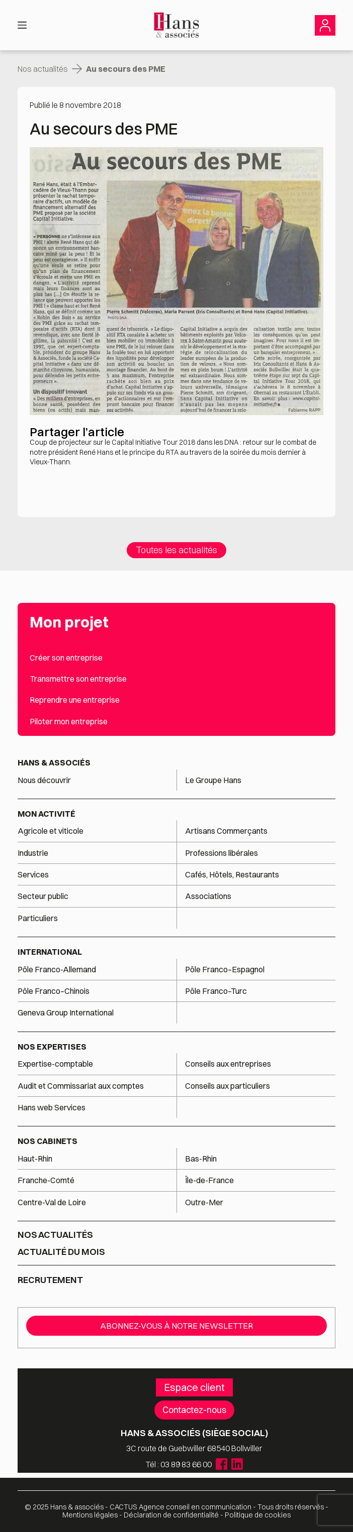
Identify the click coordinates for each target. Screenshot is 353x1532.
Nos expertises (52, 1047)
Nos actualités (43, 69)
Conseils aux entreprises (228, 1064)
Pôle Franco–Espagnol (224, 969)
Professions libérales (221, 853)
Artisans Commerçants (226, 831)
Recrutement (50, 1280)
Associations (208, 896)
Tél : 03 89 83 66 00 (179, 1464)
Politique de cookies (258, 1514)
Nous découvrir (44, 780)
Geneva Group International (66, 1012)
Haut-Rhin (35, 1159)
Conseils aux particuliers (227, 1086)
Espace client (194, 1387)
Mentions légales (90, 1514)
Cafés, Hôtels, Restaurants (232, 874)
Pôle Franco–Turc (216, 991)
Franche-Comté (46, 1180)
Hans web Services (51, 1107)
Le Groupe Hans (213, 780)
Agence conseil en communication (180, 1506)
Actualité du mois (61, 1251)
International (50, 952)
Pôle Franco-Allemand (57, 969)
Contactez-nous (194, 1410)
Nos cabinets (47, 1141)
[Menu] (22, 25)
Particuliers (38, 918)
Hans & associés (54, 762)
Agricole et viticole (50, 831)
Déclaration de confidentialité (171, 1514)
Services (34, 874)
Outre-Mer (204, 1202)
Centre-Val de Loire (52, 1202)
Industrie (33, 853)
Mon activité (46, 814)
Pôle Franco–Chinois (54, 991)
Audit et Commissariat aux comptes (81, 1086)
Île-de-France (209, 1180)
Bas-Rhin (201, 1159)
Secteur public (43, 896)
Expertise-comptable (55, 1064)
